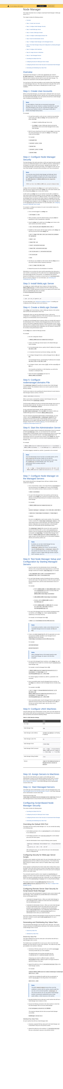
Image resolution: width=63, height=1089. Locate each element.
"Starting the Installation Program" (43, 301)
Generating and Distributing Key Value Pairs (36, 67)
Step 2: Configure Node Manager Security (36, 26)
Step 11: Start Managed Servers (33, 55)
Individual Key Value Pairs (32, 933)
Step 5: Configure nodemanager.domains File (36, 35)
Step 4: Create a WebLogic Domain (34, 32)
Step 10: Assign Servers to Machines (34, 52)
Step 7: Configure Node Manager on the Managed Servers (39, 41)
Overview (28, 20)
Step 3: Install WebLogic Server (33, 29)
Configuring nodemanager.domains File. (32, 423)
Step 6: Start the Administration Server (35, 38)
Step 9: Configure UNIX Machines (34, 49)
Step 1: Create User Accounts (33, 23)
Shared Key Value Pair (31, 930)
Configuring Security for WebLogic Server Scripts (37, 61)
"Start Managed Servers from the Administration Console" (36, 791)
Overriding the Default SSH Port (33, 58)
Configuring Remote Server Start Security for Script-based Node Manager (43, 64)
